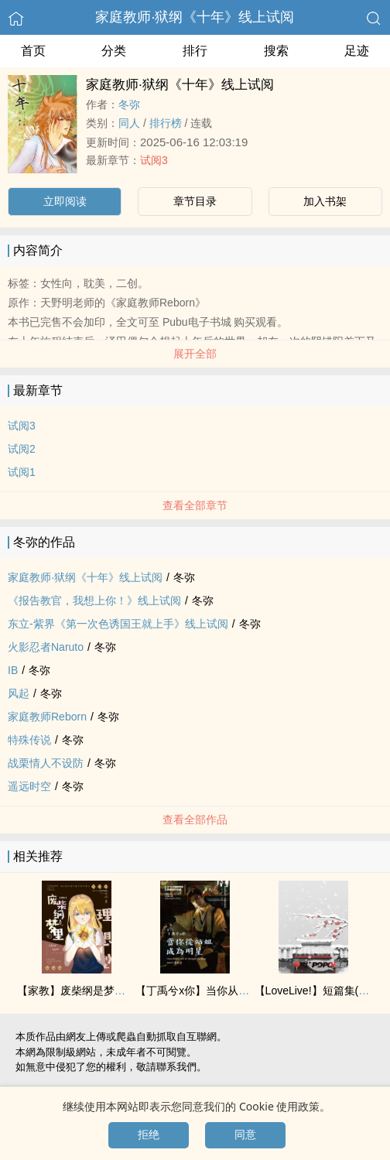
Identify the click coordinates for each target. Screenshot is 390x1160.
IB (13, 670)
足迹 (356, 50)
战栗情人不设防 (46, 763)
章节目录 (195, 201)
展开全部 (195, 353)
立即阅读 (65, 201)
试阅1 (22, 472)
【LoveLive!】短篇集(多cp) (320, 990)
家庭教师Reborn (47, 716)
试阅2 (22, 449)
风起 (18, 693)
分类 (113, 50)
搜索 (276, 50)
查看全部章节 (195, 505)
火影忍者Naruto (46, 647)
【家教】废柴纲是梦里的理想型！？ (103, 990)
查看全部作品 (195, 819)
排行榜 (165, 123)
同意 (245, 1134)
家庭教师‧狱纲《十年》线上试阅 (194, 17)
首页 (33, 50)
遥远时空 (29, 786)
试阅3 (154, 160)
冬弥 (129, 104)
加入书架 (325, 201)
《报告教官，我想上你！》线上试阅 (94, 600)
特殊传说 (29, 740)
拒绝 (148, 1134)
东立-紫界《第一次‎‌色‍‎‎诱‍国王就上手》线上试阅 (118, 624)
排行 (195, 50)
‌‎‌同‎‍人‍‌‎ (129, 123)
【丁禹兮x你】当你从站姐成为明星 (219, 990)
